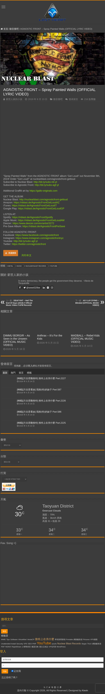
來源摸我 (10, 253)
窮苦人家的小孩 (14, 99)
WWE (3, 639)
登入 (30, 366)
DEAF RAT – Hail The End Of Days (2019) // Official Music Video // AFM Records (19, 302)
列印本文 (26, 255)
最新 (5, 372)
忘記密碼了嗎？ (10, 677)
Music (19, 266)
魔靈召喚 (35, 647)
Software (14, 639)
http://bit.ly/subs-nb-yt (45, 182)
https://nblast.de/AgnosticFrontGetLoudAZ (36, 202)
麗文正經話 (43, 647)
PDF (3, 647)
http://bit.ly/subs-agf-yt (47, 185)
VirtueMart (22, 639)
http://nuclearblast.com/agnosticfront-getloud (43, 199)
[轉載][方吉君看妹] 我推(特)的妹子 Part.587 (39, 389)
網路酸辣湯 (96, 644)
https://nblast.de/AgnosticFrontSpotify (32, 217)
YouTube (53, 266)
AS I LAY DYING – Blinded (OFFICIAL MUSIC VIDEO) (87, 302)
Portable (69, 639)
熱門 (13, 372)
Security (19, 644)
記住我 (16, 671)
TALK (89, 644)
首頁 (4, 29)
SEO (30, 644)
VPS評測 (52, 647)
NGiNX (8, 647)
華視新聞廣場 (60, 639)
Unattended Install (8, 644)
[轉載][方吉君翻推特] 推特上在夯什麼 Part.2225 (41, 423)
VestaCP (30, 639)
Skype (84, 644)
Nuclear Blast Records (36, 266)
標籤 (29, 372)
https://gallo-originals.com (43, 190)
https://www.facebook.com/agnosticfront (37, 235)
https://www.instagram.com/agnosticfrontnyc (40, 238)
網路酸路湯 (78, 639)
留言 (21, 372)
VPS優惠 (93, 639)
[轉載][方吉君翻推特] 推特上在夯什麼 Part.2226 (41, 400)
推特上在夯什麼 (44, 639)
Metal (10, 266)
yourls (54, 644)
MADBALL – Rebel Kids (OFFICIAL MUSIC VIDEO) (85, 338)
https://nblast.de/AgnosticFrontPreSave (43, 226)
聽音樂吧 (14, 29)
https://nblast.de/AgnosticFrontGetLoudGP (41, 208)
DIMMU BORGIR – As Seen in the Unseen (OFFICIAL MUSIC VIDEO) (16, 340)
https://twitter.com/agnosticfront (29, 244)
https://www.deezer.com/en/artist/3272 (33, 223)
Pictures (86, 639)
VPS (25, 644)
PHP (34, 644)
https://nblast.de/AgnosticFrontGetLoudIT (34, 205)
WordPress (61, 647)
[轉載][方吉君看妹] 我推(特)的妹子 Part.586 (39, 411)
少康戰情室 (26, 647)
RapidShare (16, 647)
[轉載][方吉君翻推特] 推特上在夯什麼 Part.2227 (41, 378)
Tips (8, 639)
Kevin (85, 690)
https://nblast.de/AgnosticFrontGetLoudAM (41, 220)
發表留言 (73, 99)
